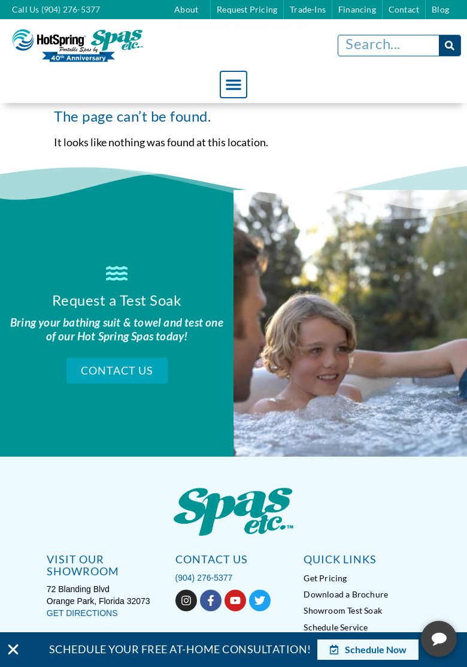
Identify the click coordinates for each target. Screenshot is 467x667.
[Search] (449, 45)
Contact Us (117, 370)
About (189, 10)
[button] (233, 84)
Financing (357, 9)
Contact (404, 9)
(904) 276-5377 (204, 576)
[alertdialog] (233, 649)
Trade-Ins (308, 9)
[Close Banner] (13, 649)
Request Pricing (247, 9)
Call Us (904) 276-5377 (56, 9)
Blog (440, 9)
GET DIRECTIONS (82, 612)
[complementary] (380, 601)
